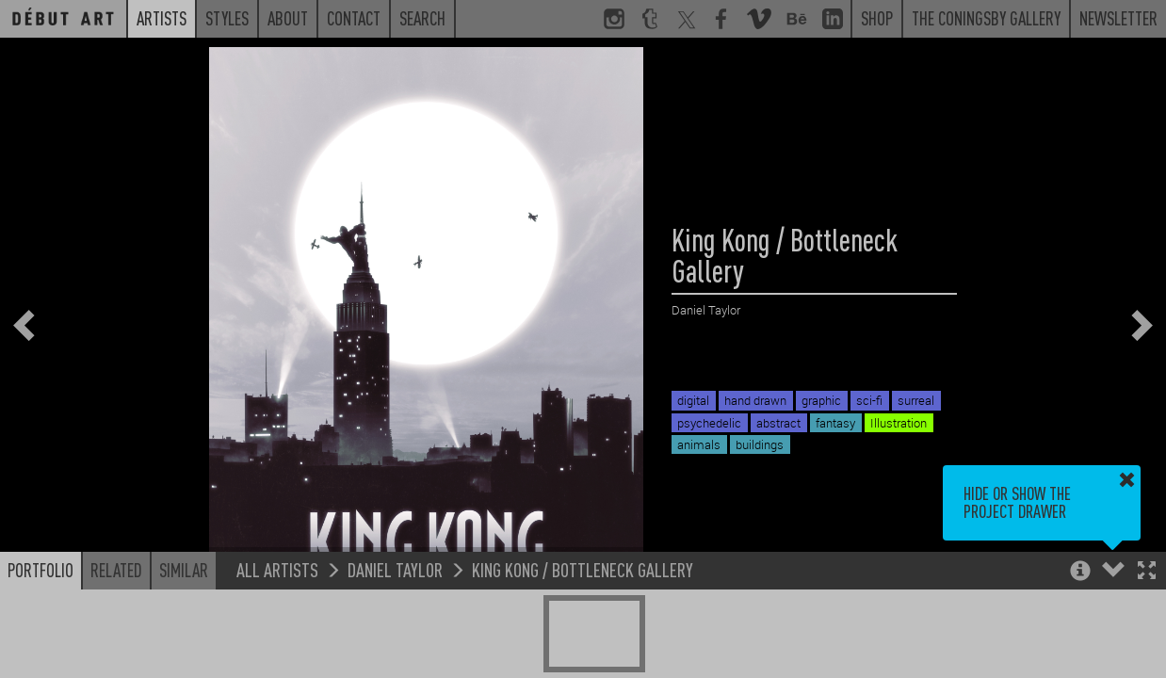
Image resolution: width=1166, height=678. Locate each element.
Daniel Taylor (395, 569)
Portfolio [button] (40, 569)
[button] (1147, 572)
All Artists (277, 569)
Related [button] (116, 569)
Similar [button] (183, 569)
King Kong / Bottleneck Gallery (582, 569)
